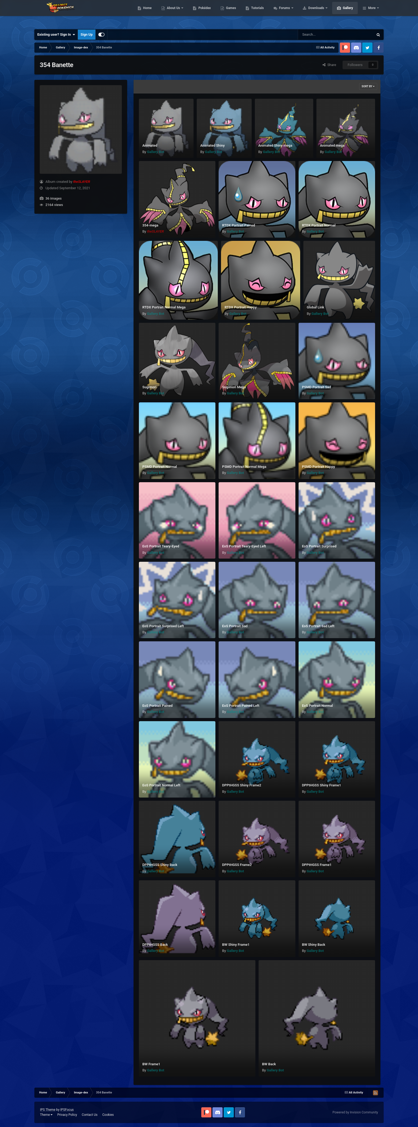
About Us (199, 13)
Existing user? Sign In (56, 35)
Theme (46, 1115)
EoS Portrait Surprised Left (163, 626)
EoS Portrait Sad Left (318, 626)
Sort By (368, 86)
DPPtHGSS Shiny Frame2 (241, 785)
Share (329, 65)
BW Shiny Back (313, 945)
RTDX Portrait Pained (238, 225)
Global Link (315, 307)
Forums (310, 13)
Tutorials (282, 13)
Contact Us (90, 1115)
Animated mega (332, 145)
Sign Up (87, 34)
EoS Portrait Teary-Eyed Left (244, 546)
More (371, 13)
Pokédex (229, 13)
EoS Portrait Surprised (319, 546)
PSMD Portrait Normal (159, 467)
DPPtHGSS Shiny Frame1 (321, 785)
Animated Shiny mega (275, 145)
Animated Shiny (212, 145)
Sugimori (149, 387)
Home (172, 13)
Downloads (342, 13)
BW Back (269, 1064)
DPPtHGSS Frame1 (317, 865)
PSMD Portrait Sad (316, 387)
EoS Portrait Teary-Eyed (160, 546)
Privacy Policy (67, 1115)
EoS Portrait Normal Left (161, 785)
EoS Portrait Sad (234, 626)
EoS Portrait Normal (317, 706)
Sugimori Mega (234, 387)
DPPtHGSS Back (155, 945)
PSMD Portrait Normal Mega (244, 467)
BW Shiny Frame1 (236, 945)
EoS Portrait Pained (157, 706)
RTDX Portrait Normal (319, 225)
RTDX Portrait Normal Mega (164, 307)
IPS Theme (47, 1110)
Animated (149, 145)
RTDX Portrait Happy (240, 307)
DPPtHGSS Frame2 (237, 865)
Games (256, 13)
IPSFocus (67, 1110)
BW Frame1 (151, 1064)
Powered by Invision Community (355, 1112)
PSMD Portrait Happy (318, 467)
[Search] (322, 35)
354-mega (150, 225)
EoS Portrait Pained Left (240, 706)
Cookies (108, 1115)
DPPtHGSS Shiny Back (159, 865)
